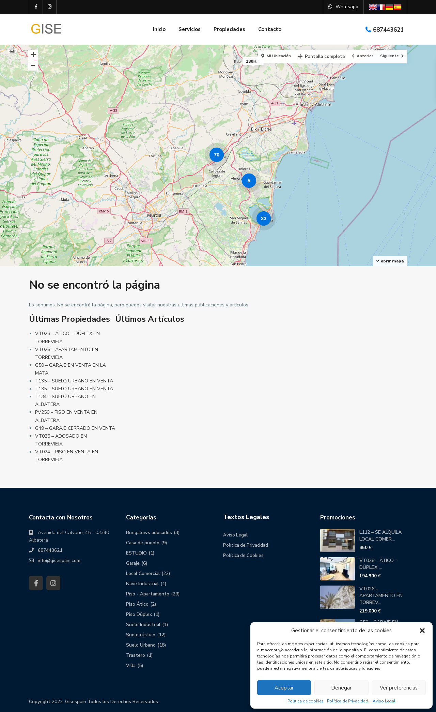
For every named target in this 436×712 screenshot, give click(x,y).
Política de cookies (305, 701)
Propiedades (229, 29)
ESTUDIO (136, 553)
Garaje (133, 563)
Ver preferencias (399, 687)
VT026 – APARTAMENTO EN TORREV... (381, 596)
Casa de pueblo (143, 543)
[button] (422, 630)
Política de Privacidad (347, 701)
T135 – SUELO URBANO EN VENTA (74, 381)
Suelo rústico (140, 635)
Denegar (341, 687)
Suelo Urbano (141, 645)
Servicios (189, 29)
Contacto (269, 29)
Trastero (135, 655)
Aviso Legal (383, 701)
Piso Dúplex (139, 614)
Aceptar (284, 687)
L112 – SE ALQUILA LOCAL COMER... (380, 535)
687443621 (388, 30)
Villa (131, 665)
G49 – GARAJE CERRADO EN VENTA (75, 428)
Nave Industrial (142, 583)
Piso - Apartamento (148, 594)
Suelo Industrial (143, 624)
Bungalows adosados (149, 532)
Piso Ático (137, 604)
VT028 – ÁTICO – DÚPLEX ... (378, 564)
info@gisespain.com (59, 560)
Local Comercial (143, 573)
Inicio (159, 29)
